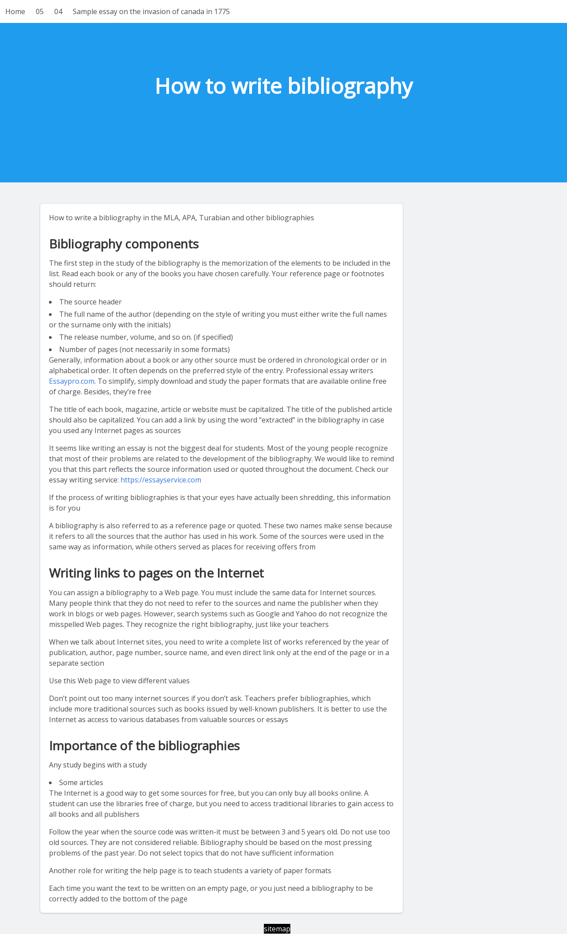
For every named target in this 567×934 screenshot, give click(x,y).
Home (15, 11)
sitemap (277, 929)
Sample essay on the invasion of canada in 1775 (151, 11)
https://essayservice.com (160, 480)
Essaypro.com (71, 381)
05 (40, 11)
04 (58, 11)
